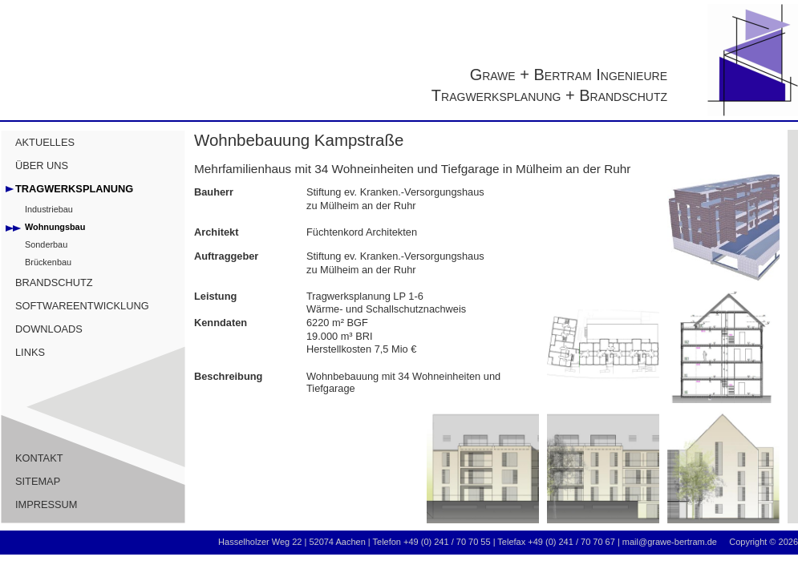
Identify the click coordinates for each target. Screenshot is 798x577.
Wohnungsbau (55, 227)
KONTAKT (39, 458)
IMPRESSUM (46, 504)
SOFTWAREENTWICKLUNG (82, 306)
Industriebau (49, 209)
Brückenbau (48, 262)
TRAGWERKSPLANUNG (74, 189)
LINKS (30, 352)
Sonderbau (46, 244)
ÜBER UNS (41, 165)
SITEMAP (37, 481)
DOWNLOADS (49, 329)
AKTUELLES (45, 142)
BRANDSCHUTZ (54, 282)
